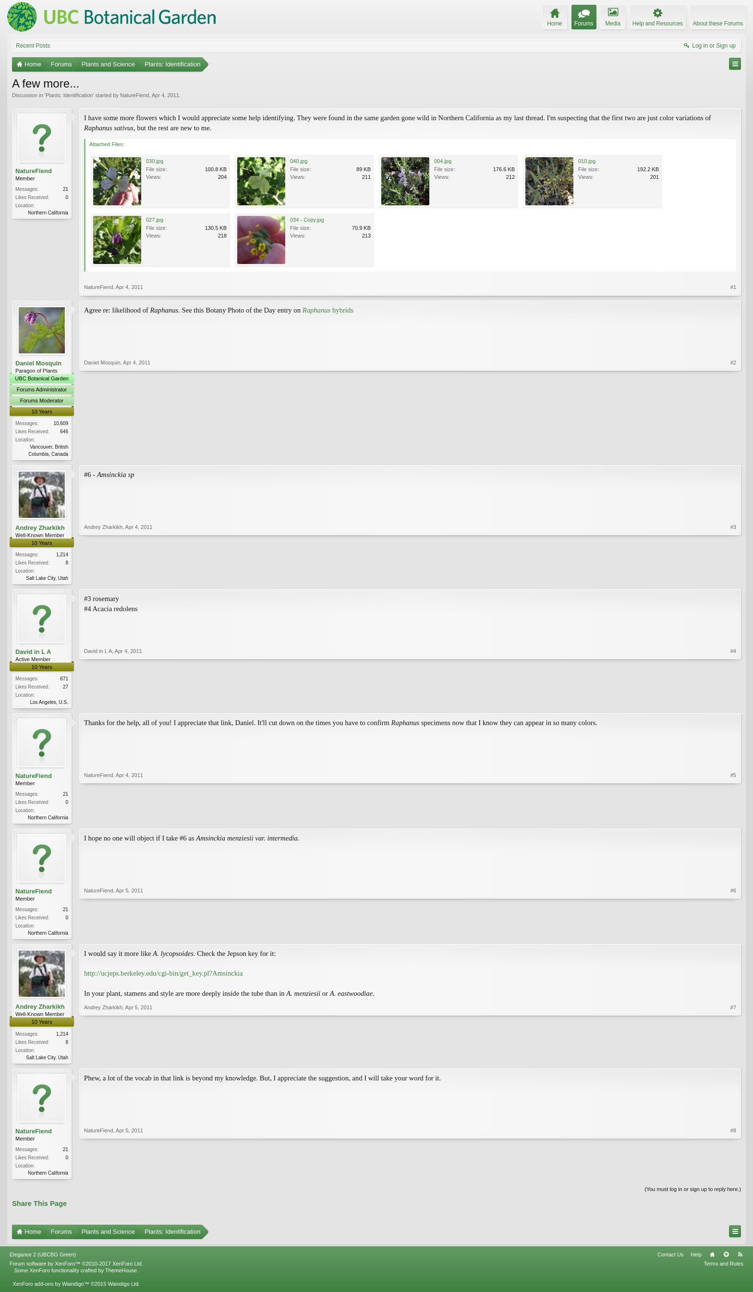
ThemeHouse (121, 1277)
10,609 (60, 423)
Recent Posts (33, 45)
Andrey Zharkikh (40, 528)
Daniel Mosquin (38, 363)
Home (712, 1260)
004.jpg (442, 161)
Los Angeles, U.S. (49, 704)
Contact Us (670, 1261)
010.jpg (586, 161)
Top (726, 1260)
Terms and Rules (723, 1270)
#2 (733, 453)
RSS (740, 1260)
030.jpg (154, 161)
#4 (733, 703)
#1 (733, 287)
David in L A (33, 653)
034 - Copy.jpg (307, 220)
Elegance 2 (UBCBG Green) (43, 1261)
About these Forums (718, 23)
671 (64, 680)
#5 (733, 819)
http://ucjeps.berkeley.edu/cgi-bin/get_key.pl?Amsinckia (163, 978)
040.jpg (298, 161)
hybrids (328, 310)
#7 (733, 1061)
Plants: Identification (69, 95)
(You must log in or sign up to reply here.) (692, 1195)
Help (696, 1261)
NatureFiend (134, 95)
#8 (733, 1177)
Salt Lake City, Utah (47, 579)
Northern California (48, 212)
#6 (733, 936)
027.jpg (154, 220)
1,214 (62, 555)
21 (65, 189)
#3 (733, 578)
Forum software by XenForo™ (76, 1270)
